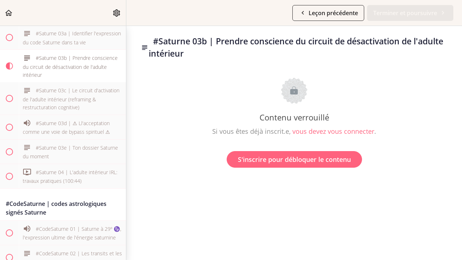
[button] (9, 13)
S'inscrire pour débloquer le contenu (294, 159)
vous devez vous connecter (333, 131)
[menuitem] (117, 13)
